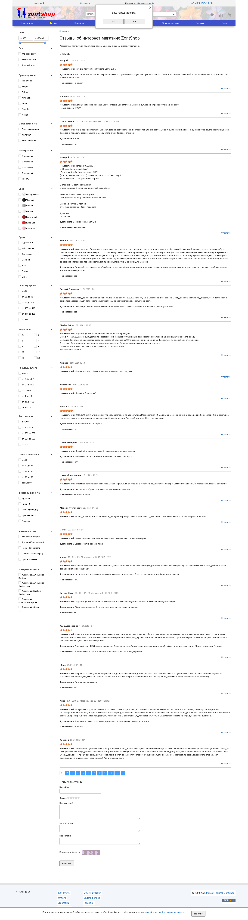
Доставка (85, 3)
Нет (135, 21)
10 (110, 773)
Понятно (198, 914)
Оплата (62, 902)
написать (66, 867)
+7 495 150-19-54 (202, 3)
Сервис (200, 23)
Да (113, 21)
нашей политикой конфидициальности (165, 912)
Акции (53, 23)
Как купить (64, 897)
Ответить (226, 88)
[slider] (66, 64)
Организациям (170, 23)
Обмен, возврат (92, 897)
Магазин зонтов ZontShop (220, 897)
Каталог (25, 23)
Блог (224, 23)
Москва (39, 3)
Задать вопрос (92, 902)
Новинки (79, 23)
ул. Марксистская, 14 (144, 3)
